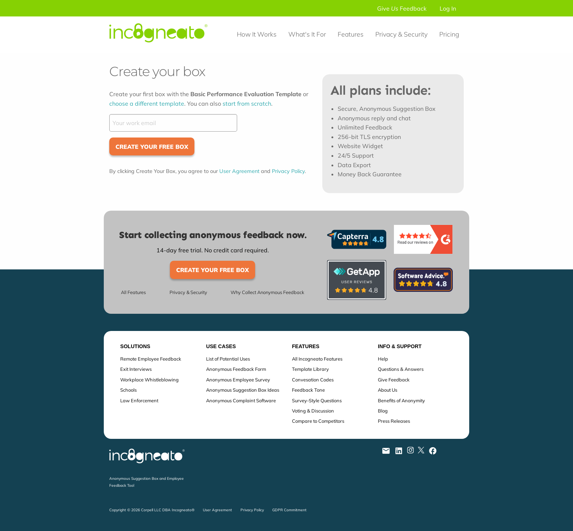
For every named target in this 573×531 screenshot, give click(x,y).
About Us (387, 390)
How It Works (257, 34)
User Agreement (239, 171)
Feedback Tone (308, 390)
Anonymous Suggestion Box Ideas (242, 390)
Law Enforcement (139, 400)
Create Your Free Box (151, 146)
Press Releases (394, 421)
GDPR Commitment (289, 510)
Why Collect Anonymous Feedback (267, 292)
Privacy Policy (288, 171)
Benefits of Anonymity (401, 400)
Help (383, 359)
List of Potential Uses (228, 359)
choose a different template (146, 103)
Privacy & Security (401, 34)
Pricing (449, 34)
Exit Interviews (136, 369)
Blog (383, 411)
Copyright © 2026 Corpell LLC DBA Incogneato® (151, 510)
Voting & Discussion (313, 411)
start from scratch (247, 103)
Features (351, 34)
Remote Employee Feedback (150, 359)
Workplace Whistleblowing (149, 380)
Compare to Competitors (318, 421)
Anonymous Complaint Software (241, 400)
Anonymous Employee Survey (238, 380)
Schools (128, 390)
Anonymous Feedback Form (236, 369)
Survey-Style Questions (317, 400)
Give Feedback (401, 8)
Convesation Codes (313, 380)
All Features (133, 292)
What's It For (307, 34)
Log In (448, 8)
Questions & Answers (401, 369)
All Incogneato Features (317, 359)
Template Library (310, 369)
